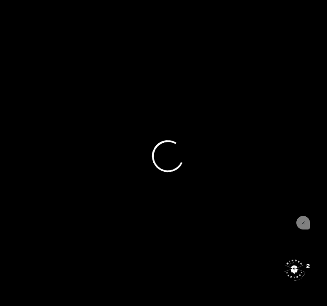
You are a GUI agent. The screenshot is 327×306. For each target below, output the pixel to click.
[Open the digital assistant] (294, 269)
